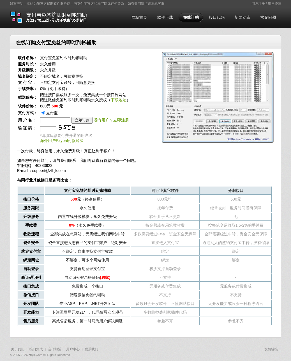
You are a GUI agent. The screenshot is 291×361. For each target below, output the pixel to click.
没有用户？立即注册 (111, 120)
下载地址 (118, 100)
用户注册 (258, 4)
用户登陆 (274, 4)
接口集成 (36, 349)
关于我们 (17, 349)
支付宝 (49, 113)
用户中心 (73, 349)
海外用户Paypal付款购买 (62, 140)
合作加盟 (54, 349)
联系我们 (91, 349)
